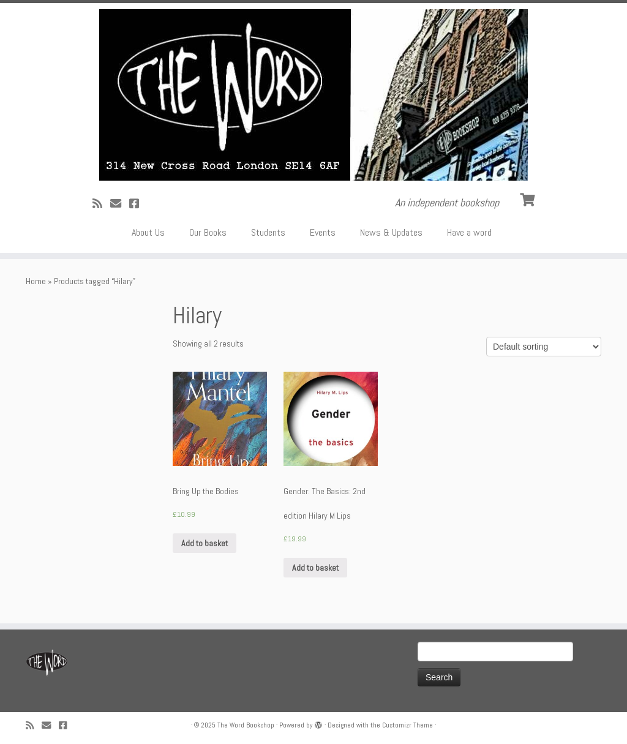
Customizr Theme (407, 725)
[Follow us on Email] (119, 204)
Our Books (208, 232)
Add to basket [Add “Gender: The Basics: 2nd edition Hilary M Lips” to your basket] (315, 567)
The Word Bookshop (245, 725)
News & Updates (391, 232)
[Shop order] (543, 346)
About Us (148, 232)
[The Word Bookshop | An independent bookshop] (313, 95)
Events (323, 232)
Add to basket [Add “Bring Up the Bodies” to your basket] (204, 543)
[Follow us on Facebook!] (138, 204)
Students (268, 232)
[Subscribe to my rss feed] (101, 204)
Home (36, 281)
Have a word (469, 232)
